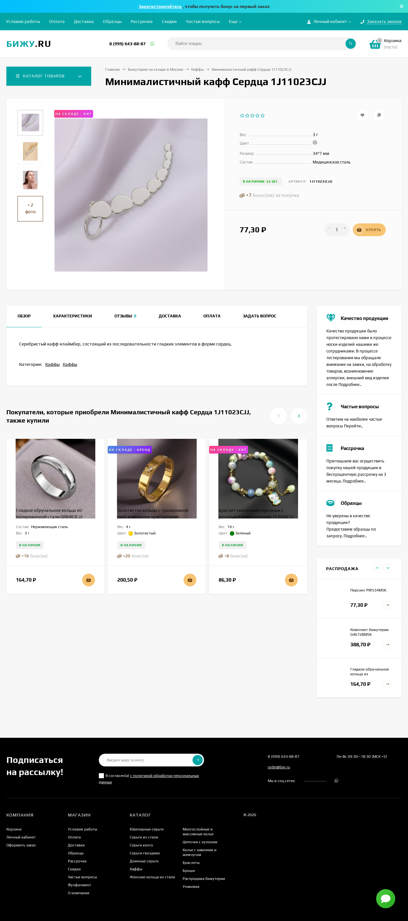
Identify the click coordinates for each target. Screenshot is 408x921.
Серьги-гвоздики (145, 853)
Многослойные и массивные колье (198, 831)
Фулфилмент (79, 885)
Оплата (57, 21)
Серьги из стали (144, 837)
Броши (189, 870)
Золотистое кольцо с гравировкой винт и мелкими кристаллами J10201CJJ (152, 517)
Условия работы (23, 21)
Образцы (112, 21)
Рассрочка (142, 21)
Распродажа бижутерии (204, 878)
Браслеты (191, 862)
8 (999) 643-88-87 (127, 43)
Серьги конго (141, 845)
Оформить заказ (21, 845)
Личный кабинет (21, 837)
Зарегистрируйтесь (161, 6)
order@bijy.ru (279, 767)
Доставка (84, 21)
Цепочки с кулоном (200, 842)
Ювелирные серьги (147, 829)
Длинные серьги (144, 861)
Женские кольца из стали (152, 877)
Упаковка (191, 886)
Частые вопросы (203, 21)
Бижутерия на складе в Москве (155, 69)
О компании (78, 893)
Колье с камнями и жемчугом (199, 852)
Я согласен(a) (149, 778)
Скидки (169, 21)
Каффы (197, 69)
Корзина (13, 829)
